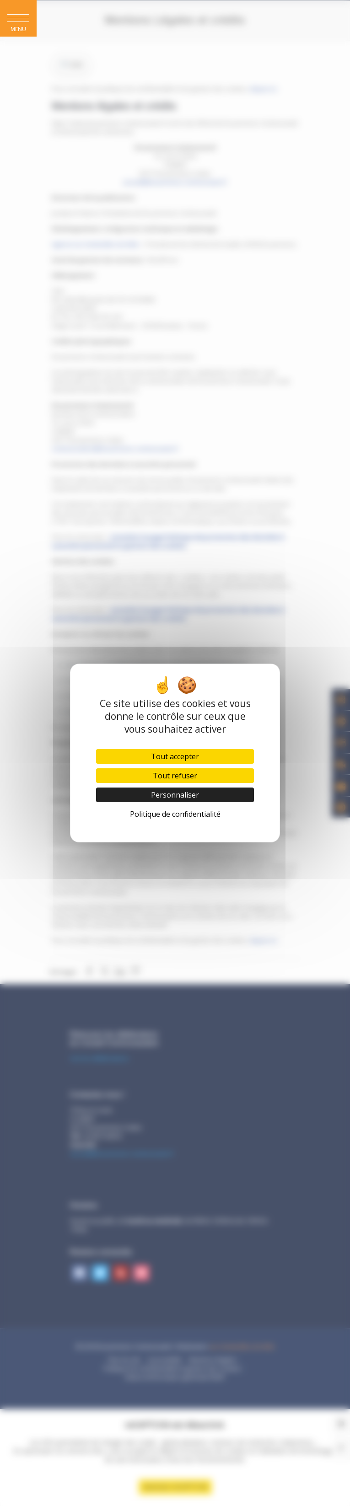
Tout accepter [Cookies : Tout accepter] (175, 756)
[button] (18, 18)
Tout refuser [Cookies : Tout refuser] (175, 776)
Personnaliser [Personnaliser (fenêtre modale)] (175, 795)
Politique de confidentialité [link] (175, 814)
